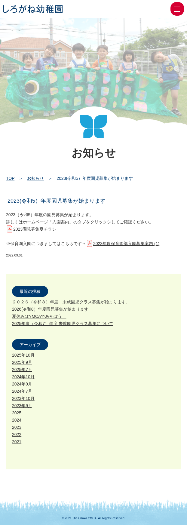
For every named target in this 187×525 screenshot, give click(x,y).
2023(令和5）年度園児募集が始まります (57, 201)
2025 (16, 412)
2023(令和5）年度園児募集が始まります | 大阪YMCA (33, 9)
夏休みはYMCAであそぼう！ (39, 316)
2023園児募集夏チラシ (34, 229)
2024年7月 (22, 391)
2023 (16, 427)
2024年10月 (23, 376)
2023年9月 (22, 405)
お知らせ (35, 178)
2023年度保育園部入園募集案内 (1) (126, 243)
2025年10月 (23, 355)
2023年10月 (23, 398)
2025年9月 (22, 362)
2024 (16, 420)
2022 (16, 434)
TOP (10, 178)
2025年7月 (22, 369)
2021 (16, 441)
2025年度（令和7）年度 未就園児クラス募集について (62, 323)
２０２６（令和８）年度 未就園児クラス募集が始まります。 (71, 301)
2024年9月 (22, 384)
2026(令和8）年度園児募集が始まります (50, 309)
